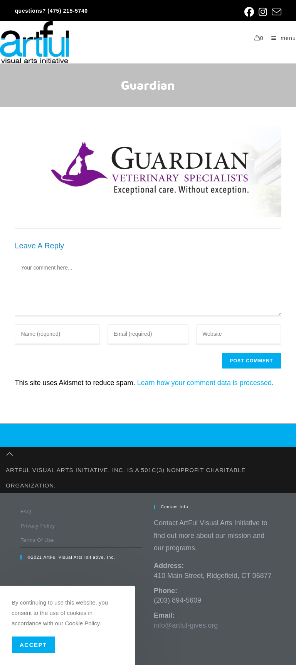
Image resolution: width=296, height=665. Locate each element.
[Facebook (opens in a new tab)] (249, 12)
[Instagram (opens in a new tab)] (262, 12)
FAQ (25, 511)
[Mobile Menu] (281, 38)
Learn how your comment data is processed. (205, 383)
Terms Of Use (37, 540)
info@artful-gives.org (186, 625)
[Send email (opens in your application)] (275, 12)
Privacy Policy (37, 526)
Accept (33, 645)
